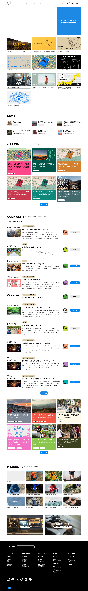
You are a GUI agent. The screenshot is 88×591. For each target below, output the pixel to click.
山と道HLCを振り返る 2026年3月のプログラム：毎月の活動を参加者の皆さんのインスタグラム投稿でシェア (18, 416)
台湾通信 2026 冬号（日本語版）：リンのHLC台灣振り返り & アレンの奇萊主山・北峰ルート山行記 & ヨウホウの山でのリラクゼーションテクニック (19, 442)
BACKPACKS (40, 556)
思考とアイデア (11, 173)
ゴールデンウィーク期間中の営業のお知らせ (21, 131)
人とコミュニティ (12, 421)
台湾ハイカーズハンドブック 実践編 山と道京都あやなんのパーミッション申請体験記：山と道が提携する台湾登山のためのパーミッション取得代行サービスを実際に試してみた (18, 166)
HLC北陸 (24, 561)
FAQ (54, 566)
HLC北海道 (24, 556)
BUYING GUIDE (44, 585)
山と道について (71, 556)
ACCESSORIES (40, 566)
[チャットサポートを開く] (9, 588)
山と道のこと (9, 565)
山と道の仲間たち (71, 560)
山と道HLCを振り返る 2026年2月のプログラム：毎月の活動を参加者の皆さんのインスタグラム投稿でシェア (68, 416)
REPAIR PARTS (40, 565)
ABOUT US (60, 3)
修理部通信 (55, 572)
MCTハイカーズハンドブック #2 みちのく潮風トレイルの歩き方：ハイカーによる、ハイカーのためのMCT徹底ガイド (18, 193)
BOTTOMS (39, 559)
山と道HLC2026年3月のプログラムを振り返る (45, 122)
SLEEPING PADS (41, 564)
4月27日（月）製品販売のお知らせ (17, 122)
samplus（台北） (56, 559)
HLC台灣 (24, 565)
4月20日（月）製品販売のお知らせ (42, 131)
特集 (8, 561)
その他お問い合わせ (57, 570)
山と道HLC (19, 421)
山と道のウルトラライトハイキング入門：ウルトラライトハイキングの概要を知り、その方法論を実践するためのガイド (43, 416)
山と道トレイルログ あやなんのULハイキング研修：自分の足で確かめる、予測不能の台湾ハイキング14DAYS (44, 165)
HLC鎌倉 (24, 560)
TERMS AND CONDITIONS (22, 585)
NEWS (70, 565)
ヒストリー (70, 559)
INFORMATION (16, 133)
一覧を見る (44, 204)
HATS (38, 560)
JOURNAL (27, 3)
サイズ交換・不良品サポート (58, 567)
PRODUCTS (41, 3)
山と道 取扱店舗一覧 (57, 560)
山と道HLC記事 (25, 566)
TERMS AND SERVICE (35, 585)
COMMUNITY (34, 3)
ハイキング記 (36, 170)
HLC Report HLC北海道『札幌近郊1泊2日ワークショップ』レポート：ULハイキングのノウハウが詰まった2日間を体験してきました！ (44, 442)
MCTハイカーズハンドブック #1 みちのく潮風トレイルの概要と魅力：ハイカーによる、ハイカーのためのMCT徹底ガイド (43, 193)
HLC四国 (24, 564)
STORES (54, 3)
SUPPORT (48, 3)
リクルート (70, 561)
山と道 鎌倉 (55, 556)
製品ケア (54, 571)
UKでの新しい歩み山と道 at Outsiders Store (68, 131)
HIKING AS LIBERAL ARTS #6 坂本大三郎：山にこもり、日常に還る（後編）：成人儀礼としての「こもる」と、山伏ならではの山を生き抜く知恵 (69, 194)
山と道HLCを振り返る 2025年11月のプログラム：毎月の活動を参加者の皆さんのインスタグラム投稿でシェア (68, 441)
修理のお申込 (55, 569)
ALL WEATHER (40, 561)
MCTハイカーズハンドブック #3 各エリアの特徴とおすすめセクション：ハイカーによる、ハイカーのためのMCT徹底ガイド (69, 165)
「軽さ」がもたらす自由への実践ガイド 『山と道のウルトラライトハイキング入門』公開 (72, 122)
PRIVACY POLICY (11, 585)
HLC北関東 (24, 559)
